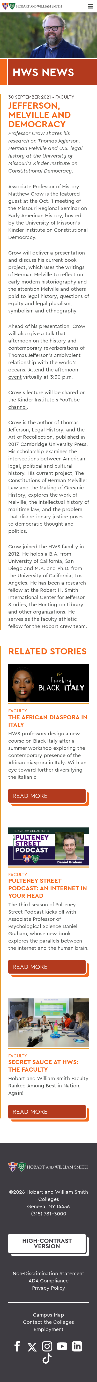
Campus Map (48, 1314)
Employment (49, 1329)
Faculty (64, 97)
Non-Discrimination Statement (48, 1273)
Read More (30, 796)
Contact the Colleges (48, 1322)
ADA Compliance (48, 1280)
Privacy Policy (48, 1287)
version (47, 1243)
